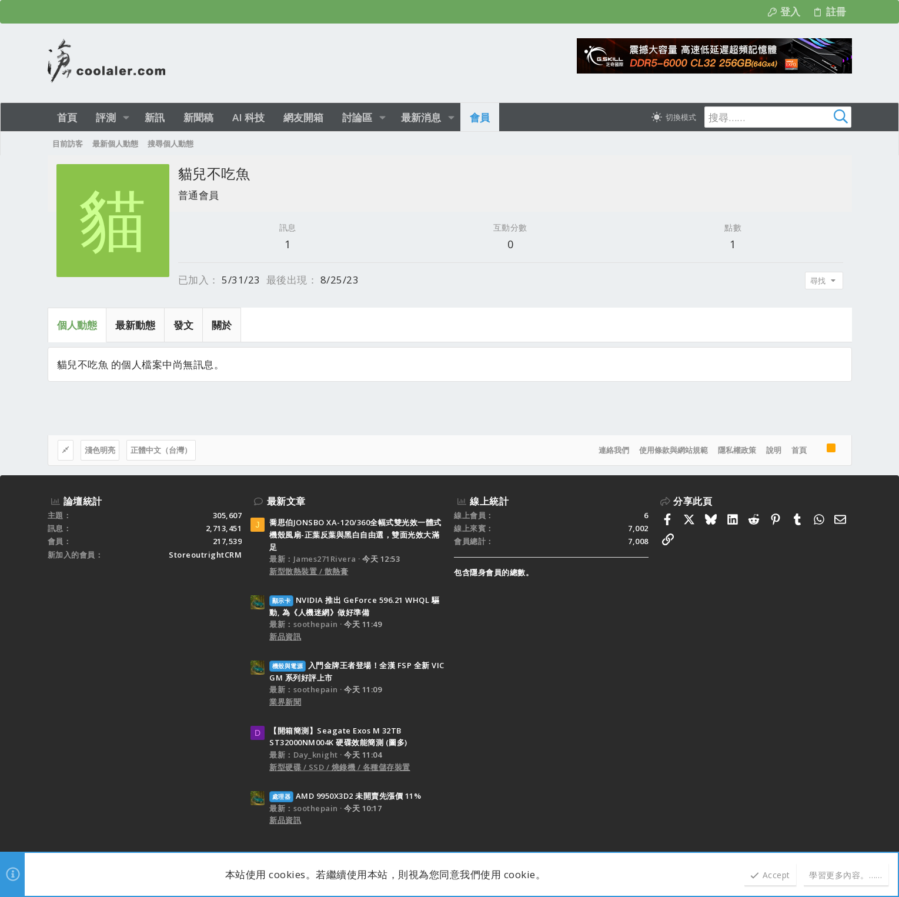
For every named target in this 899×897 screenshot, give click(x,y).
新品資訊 (285, 636)
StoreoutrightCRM (205, 554)
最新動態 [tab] (135, 325)
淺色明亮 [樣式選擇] (100, 450)
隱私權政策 (737, 450)
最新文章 (286, 501)
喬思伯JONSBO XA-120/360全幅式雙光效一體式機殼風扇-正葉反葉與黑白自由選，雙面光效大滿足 (355, 534)
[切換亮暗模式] (674, 117)
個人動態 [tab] (77, 325)
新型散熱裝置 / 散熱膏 (308, 571)
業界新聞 (285, 701)
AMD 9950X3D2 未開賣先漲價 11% (345, 796)
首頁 (799, 450)
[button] (126, 117)
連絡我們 (614, 450)
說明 (773, 450)
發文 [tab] (183, 325)
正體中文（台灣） (161, 450)
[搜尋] (778, 117)
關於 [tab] (222, 325)
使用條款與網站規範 (673, 450)
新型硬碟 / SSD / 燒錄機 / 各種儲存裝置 (339, 767)
